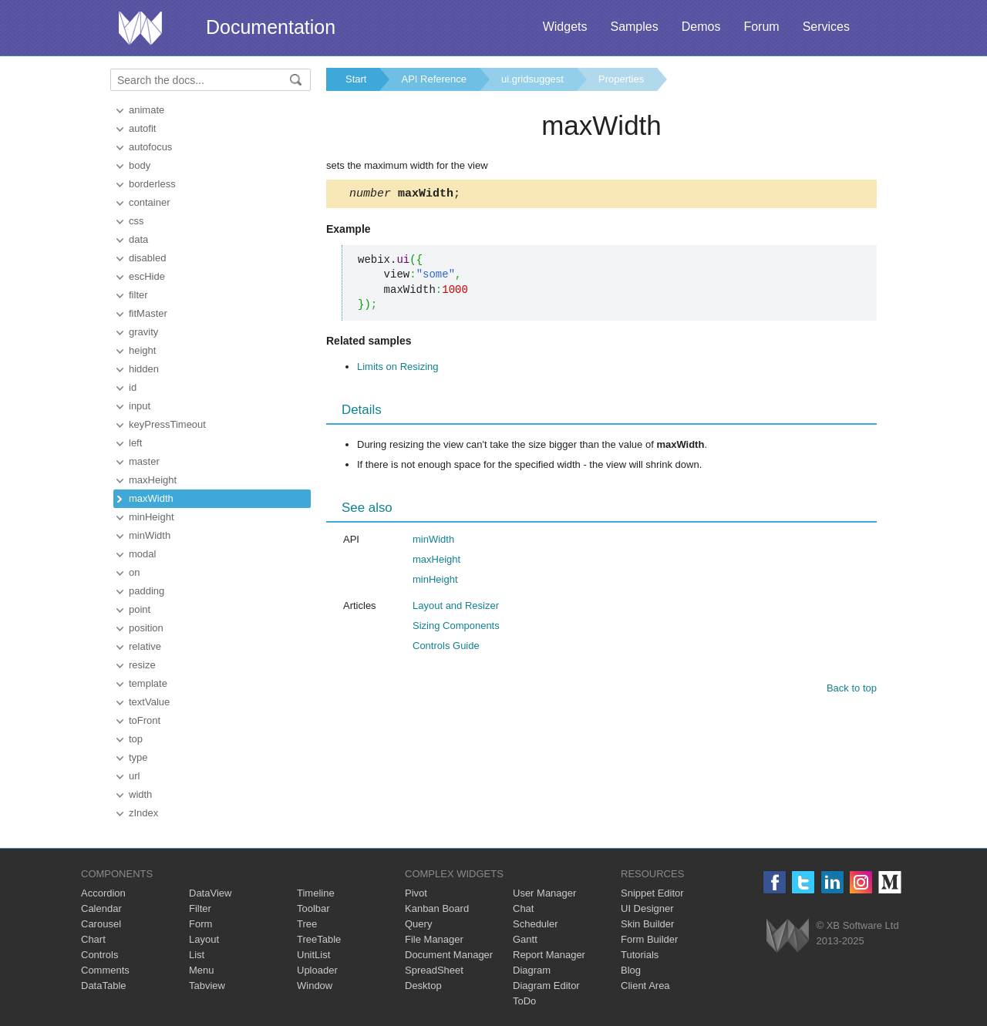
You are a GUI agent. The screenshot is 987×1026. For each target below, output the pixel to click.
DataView (210, 893)
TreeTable (319, 939)
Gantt (525, 939)
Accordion (103, 893)
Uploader (317, 970)
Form (200, 924)
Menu (201, 970)
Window (314, 985)
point (139, 609)
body (139, 165)
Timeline (316, 893)
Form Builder (649, 939)
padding (146, 591)
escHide (147, 276)
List (196, 954)
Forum (761, 26)
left (135, 443)
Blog (631, 970)
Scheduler (535, 924)
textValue (149, 702)
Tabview (207, 985)
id (132, 387)
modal (142, 554)
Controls (99, 954)
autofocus (150, 147)
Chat (523, 908)
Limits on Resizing (398, 369)
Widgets (565, 26)
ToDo (524, 1001)
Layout (204, 939)
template (148, 683)
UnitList (313, 954)
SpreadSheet (434, 970)
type (138, 757)
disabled (147, 258)
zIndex (143, 813)
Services (826, 26)
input (139, 406)
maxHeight (153, 480)
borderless (152, 184)
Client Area (645, 985)
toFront (144, 720)
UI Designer (647, 908)
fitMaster (148, 313)
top (136, 739)
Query (418, 924)
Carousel (101, 924)
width (140, 794)
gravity (143, 332)
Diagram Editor (546, 985)
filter (138, 295)
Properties (621, 79)
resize (142, 665)
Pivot (416, 893)
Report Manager (549, 954)
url (134, 776)
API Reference (434, 79)
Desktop (423, 985)
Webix (787, 935)
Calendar (101, 908)
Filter (200, 908)
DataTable (103, 985)
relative (145, 646)
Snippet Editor (652, 893)
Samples (634, 26)
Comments (105, 970)
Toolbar (313, 908)
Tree (307, 924)
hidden (144, 369)
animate (146, 110)
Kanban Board (437, 908)
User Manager (544, 893)
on (134, 572)
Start (355, 79)
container (149, 202)
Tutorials (640, 954)
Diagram (532, 970)
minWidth (149, 535)
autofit (142, 128)
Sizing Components (456, 628)
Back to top (852, 690)
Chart (93, 939)
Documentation (270, 27)
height (142, 350)
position (146, 628)
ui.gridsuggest (532, 79)
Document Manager (449, 954)
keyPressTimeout (167, 424)
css (136, 221)
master (144, 461)
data (138, 239)
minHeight (151, 517)
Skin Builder (647, 924)
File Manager (434, 939)
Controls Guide (446, 648)
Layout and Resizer (456, 608)
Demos (701, 26)
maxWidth (151, 498)
